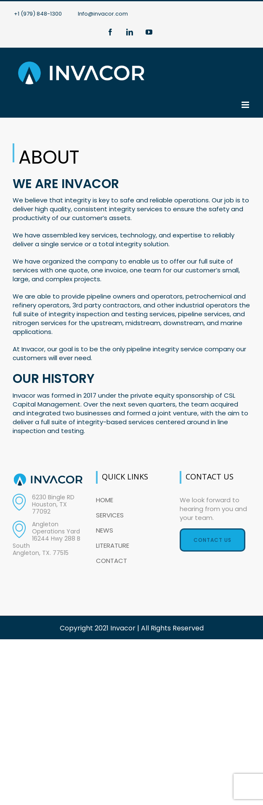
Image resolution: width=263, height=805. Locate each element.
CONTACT (111, 560)
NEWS (104, 530)
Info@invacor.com (103, 14)
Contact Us (212, 540)
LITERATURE (112, 545)
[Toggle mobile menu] (246, 104)
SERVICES (110, 515)
